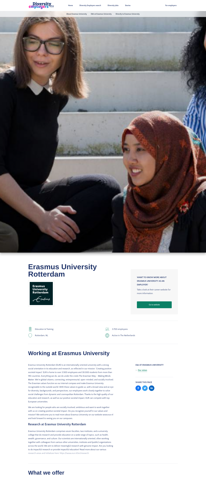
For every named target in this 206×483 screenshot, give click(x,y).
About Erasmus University (76, 14)
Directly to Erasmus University (128, 14)
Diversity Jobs (113, 5)
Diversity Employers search (90, 5)
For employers (171, 5)
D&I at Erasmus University (101, 14)
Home (70, 5)
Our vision (142, 370)
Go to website (154, 305)
